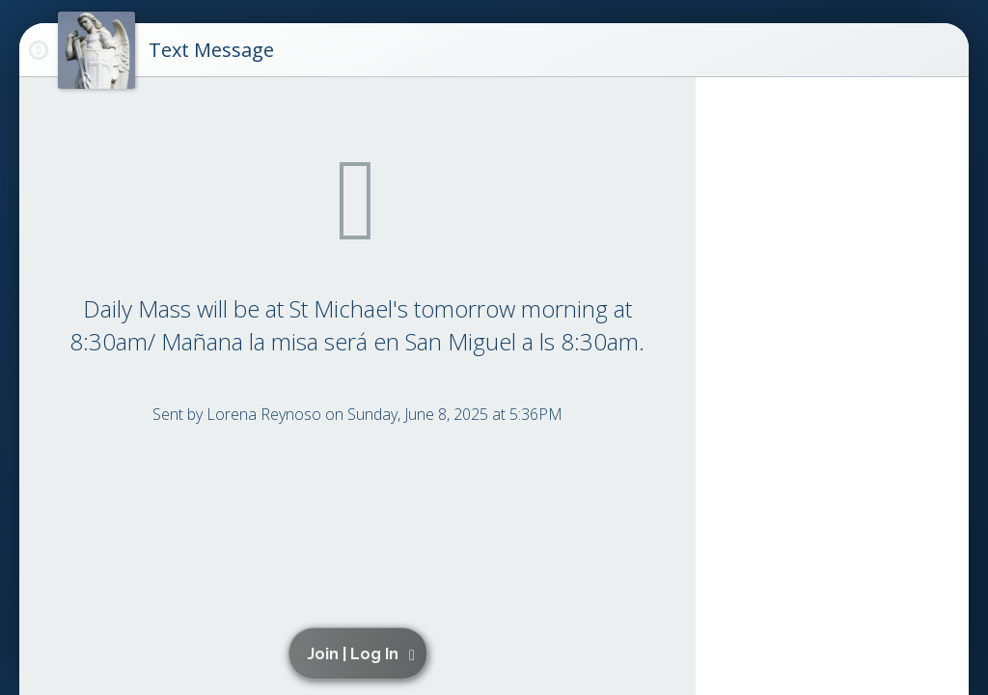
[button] (360, 653)
